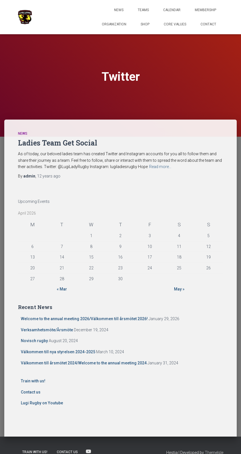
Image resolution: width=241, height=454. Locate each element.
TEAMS (143, 10)
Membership (205, 10)
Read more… (160, 166)
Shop (145, 24)
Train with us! (33, 381)
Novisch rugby (34, 340)
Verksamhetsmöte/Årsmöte (47, 330)
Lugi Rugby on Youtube (42, 403)
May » (179, 289)
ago (48, 176)
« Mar (62, 289)
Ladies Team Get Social (57, 143)
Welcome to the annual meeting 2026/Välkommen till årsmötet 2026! (84, 318)
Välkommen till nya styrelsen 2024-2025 (58, 352)
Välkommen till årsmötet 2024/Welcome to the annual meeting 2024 (84, 363)
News (118, 10)
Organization (114, 24)
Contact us (30, 392)
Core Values (175, 24)
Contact (208, 24)
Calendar (172, 10)
